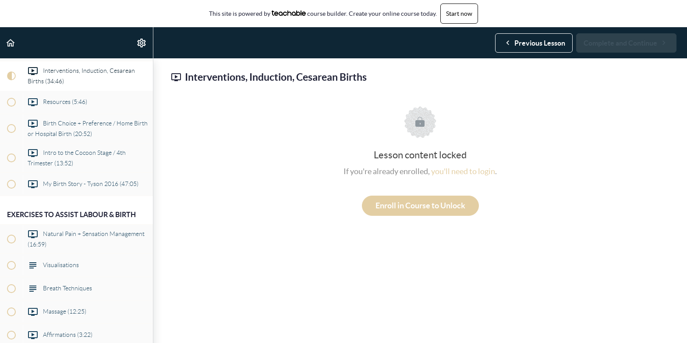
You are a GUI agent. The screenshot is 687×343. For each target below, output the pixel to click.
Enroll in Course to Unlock (420, 205)
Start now (459, 13)
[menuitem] (142, 42)
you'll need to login (463, 171)
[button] (11, 42)
